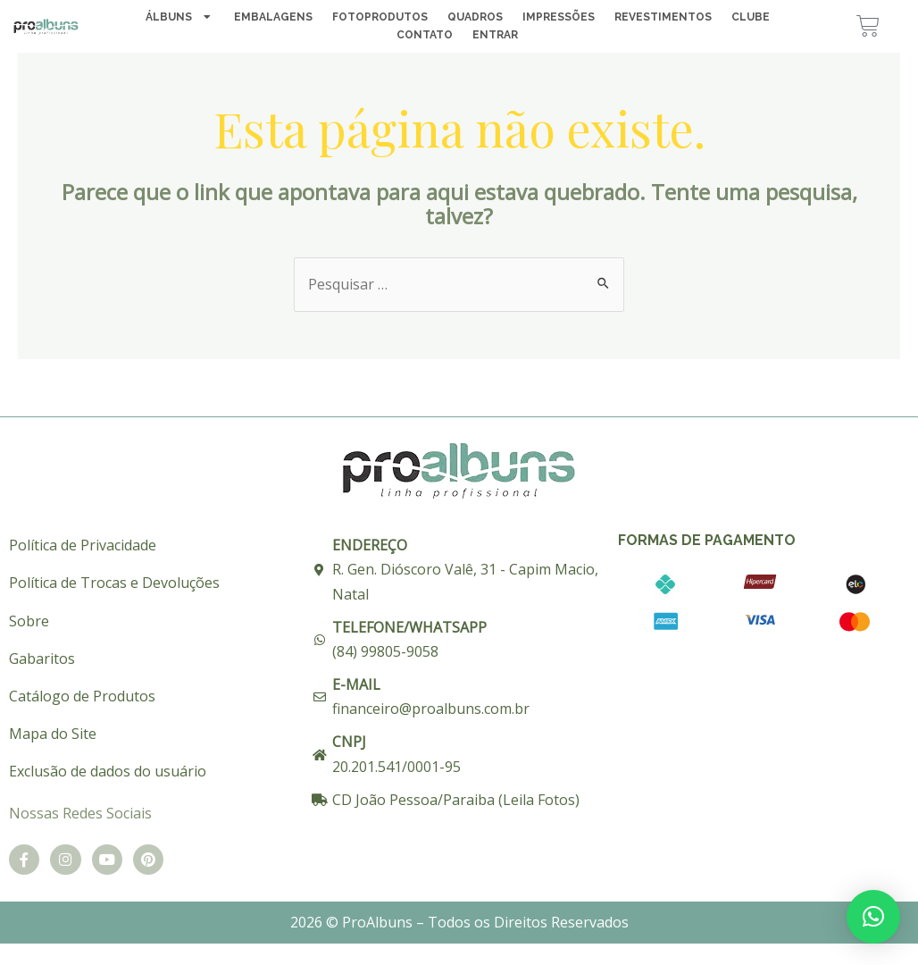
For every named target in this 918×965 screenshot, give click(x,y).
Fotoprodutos (380, 18)
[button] (873, 917)
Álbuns (180, 18)
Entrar (495, 35)
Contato (424, 35)
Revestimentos (663, 18)
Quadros (475, 18)
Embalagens (273, 18)
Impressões (558, 18)
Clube (750, 18)
